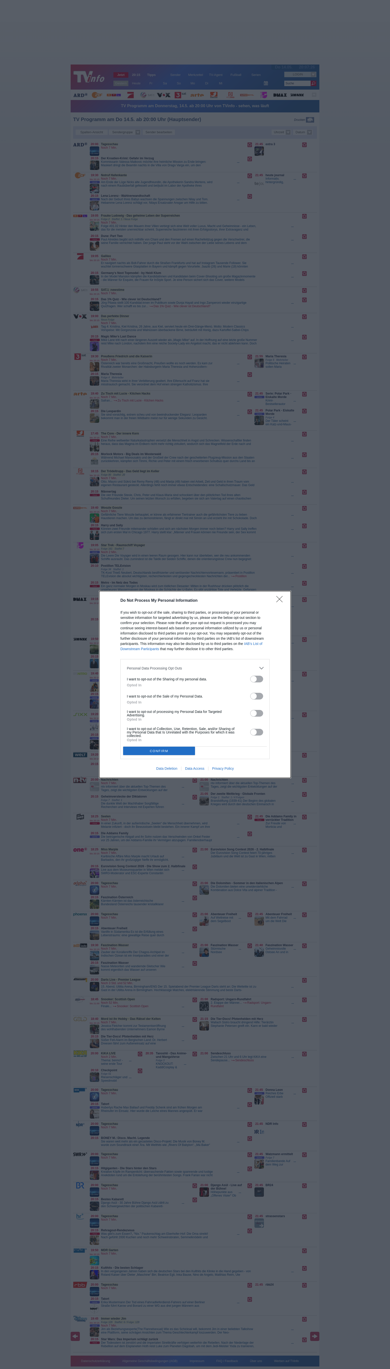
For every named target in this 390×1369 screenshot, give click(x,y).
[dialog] (195, 684)
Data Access (194, 768)
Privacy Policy (223, 768)
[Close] (281, 600)
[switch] (256, 679)
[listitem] (195, 668)
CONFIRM (159, 751)
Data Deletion (166, 768)
